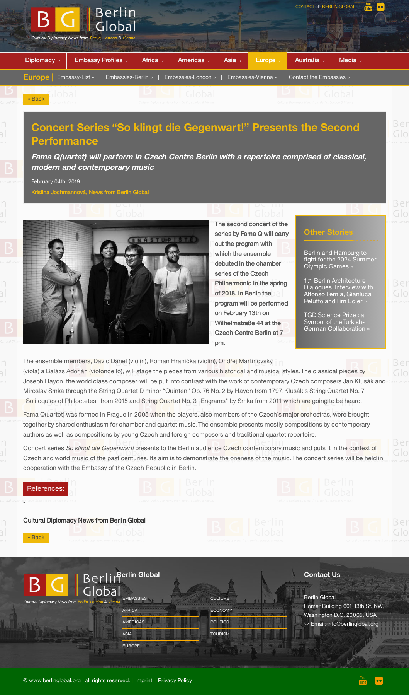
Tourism (220, 634)
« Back (36, 99)
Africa (150, 60)
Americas (191, 60)
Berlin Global (338, 7)
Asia (230, 60)
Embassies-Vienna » (252, 77)
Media (347, 60)
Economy (221, 611)
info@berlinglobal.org (353, 624)
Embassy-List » (75, 77)
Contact (305, 7)
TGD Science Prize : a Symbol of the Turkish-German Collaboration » (337, 322)
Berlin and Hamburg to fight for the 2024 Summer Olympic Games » (340, 260)
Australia (307, 60)
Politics (219, 622)
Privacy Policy (175, 680)
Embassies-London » (190, 77)
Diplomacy (40, 60)
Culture (219, 599)
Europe (265, 60)
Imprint (143, 680)
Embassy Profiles (98, 60)
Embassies (134, 599)
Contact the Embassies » (319, 77)
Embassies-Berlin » (129, 77)
